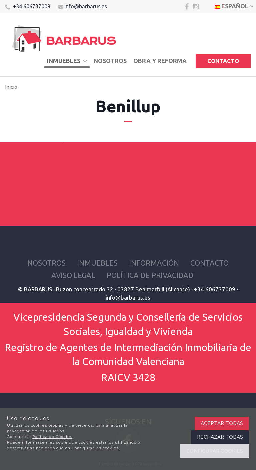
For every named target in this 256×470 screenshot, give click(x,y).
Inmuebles (67, 60)
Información (154, 263)
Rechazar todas (220, 437)
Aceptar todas (222, 423)
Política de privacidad (150, 275)
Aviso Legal (73, 275)
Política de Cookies (52, 436)
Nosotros (110, 60)
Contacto (223, 61)
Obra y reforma (160, 60)
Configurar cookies (214, 451)
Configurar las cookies (95, 448)
